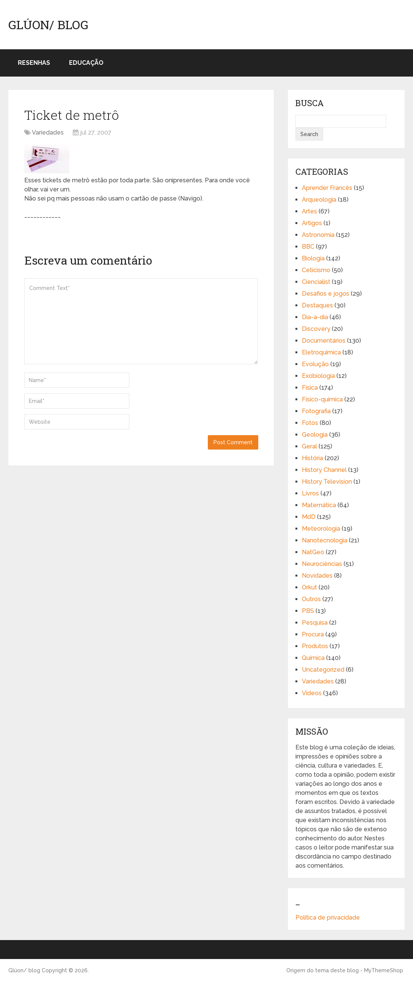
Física (310, 387)
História (312, 458)
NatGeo (313, 552)
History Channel (324, 469)
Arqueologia (319, 199)
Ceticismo (316, 270)
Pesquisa (315, 622)
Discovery (316, 328)
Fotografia (316, 411)
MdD (309, 516)
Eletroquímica (321, 352)
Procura (313, 634)
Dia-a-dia (315, 317)
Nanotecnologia (324, 540)
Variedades (48, 132)
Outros (311, 599)
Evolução (315, 364)
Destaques (317, 305)
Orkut (309, 587)
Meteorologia (321, 528)
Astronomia (318, 234)
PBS (308, 610)
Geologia (315, 434)
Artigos (312, 223)
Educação (86, 62)
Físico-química (322, 399)
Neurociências (322, 563)
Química (313, 657)
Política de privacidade (327, 917)
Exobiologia (318, 375)
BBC (308, 246)
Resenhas (34, 62)
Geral (309, 446)
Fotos (310, 422)
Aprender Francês (327, 187)
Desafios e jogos (325, 293)
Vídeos (312, 693)
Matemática (319, 505)
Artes (309, 211)
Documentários (323, 340)
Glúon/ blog (48, 25)
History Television (327, 481)
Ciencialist (316, 281)
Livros (310, 493)
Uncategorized (323, 669)
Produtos (315, 646)
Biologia (313, 258)
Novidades (317, 575)
